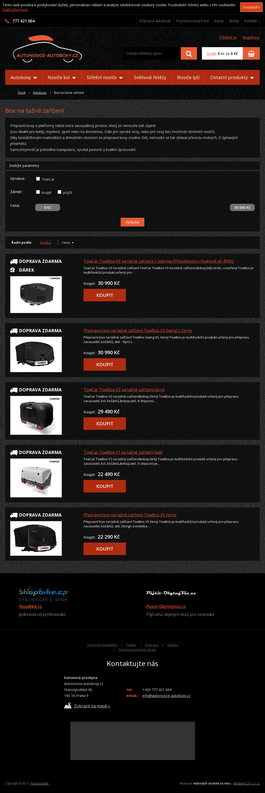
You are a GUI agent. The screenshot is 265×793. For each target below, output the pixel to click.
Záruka (172, 645)
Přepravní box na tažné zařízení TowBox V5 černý (130, 514)
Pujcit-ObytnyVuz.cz (166, 606)
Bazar (219, 20)
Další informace (15, 9)
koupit (47, 192)
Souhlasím (251, 7)
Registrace (251, 37)
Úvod (21, 93)
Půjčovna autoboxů (155, 20)
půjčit (67, 192)
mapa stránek (39, 783)
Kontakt (250, 20)
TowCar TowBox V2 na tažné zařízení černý (124, 389)
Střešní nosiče (105, 77)
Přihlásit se (228, 37)
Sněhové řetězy (150, 77)
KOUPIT (104, 295)
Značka (45, 242)
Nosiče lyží (188, 77)
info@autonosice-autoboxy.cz (166, 695)
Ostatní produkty (232, 77)
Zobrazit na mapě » (87, 705)
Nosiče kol (62, 77)
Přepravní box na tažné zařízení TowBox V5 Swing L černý (138, 330)
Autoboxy (23, 77)
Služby (234, 20)
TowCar (48, 179)
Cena (66, 242)
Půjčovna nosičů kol (192, 20)
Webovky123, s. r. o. (246, 783)
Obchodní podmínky (102, 645)
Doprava (151, 645)
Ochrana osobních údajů (137, 649)
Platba (131, 645)
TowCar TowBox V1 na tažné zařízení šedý (123, 452)
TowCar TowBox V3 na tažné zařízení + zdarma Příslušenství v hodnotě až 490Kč (159, 261)
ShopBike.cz (30, 606)
